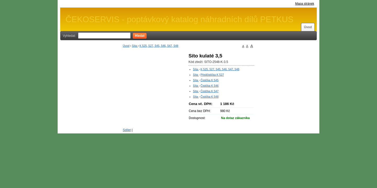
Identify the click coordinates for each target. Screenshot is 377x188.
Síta (135, 45)
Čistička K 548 (210, 96)
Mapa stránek (304, 3)
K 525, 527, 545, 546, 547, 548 (159, 45)
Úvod (308, 27)
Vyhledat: (69, 36)
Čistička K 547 (210, 91)
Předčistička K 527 (212, 74)
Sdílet (127, 130)
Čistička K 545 (210, 80)
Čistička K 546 (210, 85)
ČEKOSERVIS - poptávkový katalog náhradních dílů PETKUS (179, 19)
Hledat (140, 36)
